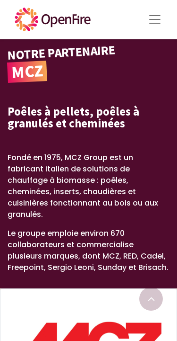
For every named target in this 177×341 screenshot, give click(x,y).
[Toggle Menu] (154, 19)
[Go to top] (151, 299)
